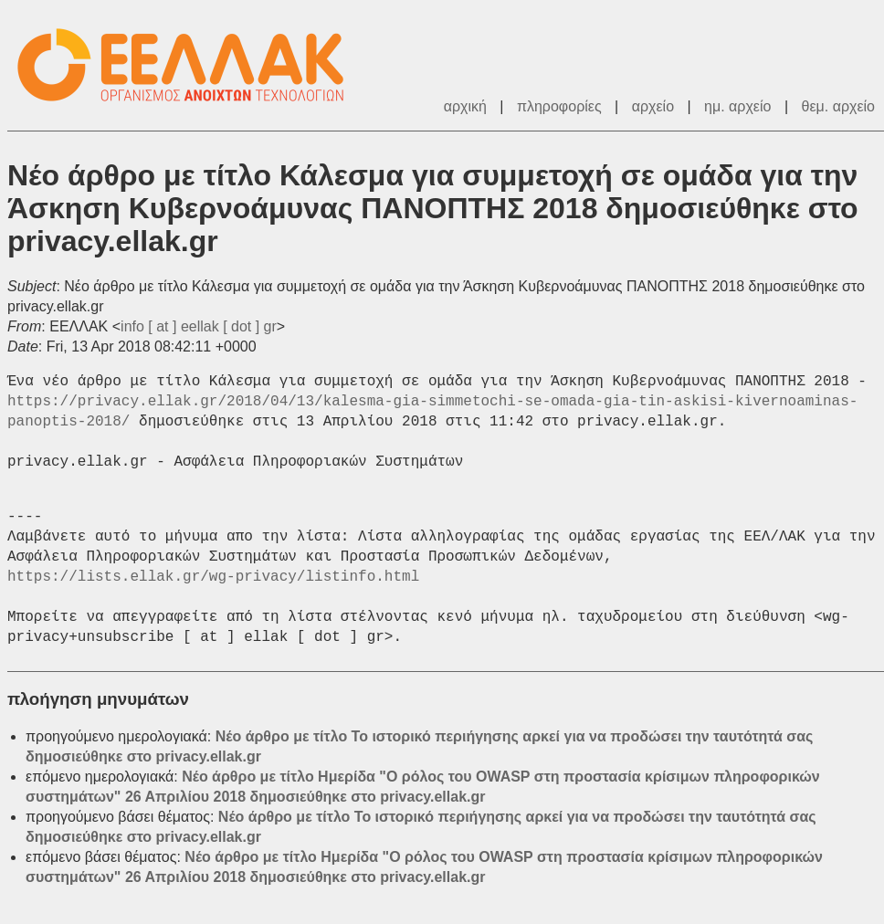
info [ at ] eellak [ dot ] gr (199, 326)
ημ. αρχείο (737, 106)
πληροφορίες (559, 106)
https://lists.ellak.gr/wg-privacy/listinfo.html (213, 577)
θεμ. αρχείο (838, 106)
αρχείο (653, 106)
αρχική (465, 106)
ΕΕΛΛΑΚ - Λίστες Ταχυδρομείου (190, 65)
